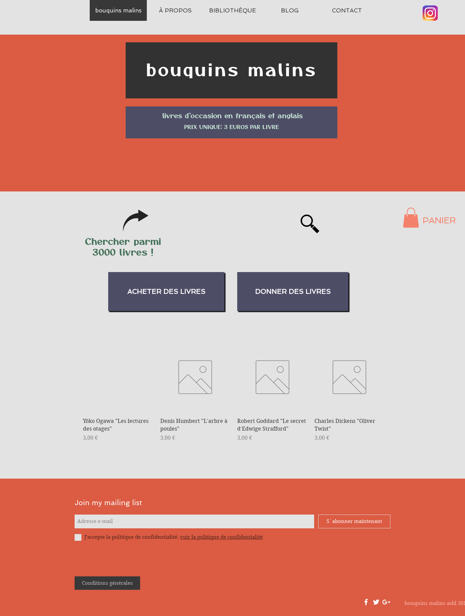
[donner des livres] (292, 291)
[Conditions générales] (107, 583)
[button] (411, 218)
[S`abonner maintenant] (354, 521)
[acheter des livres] (166, 291)
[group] (233, 396)
